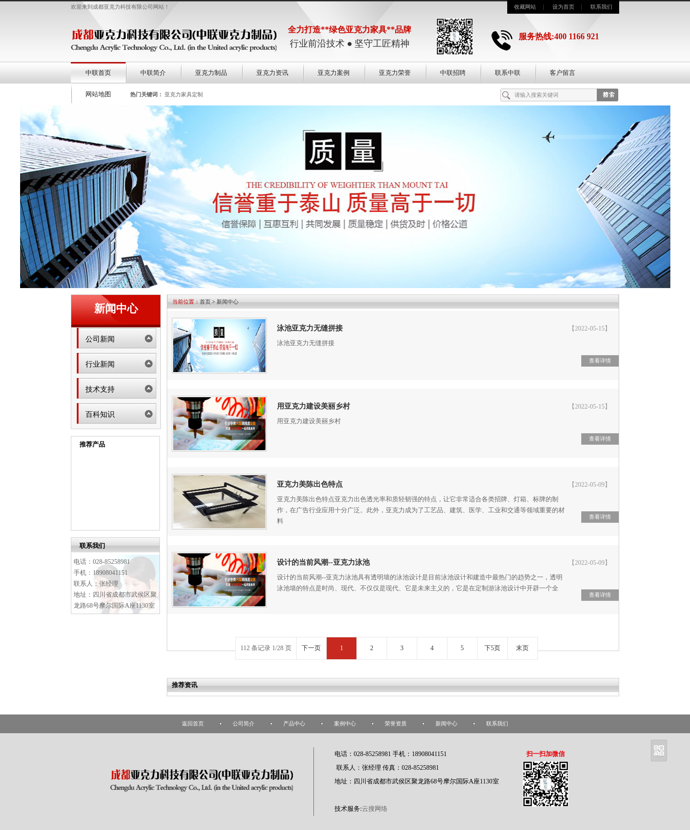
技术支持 (100, 389)
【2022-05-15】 (589, 328)
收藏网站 (525, 7)
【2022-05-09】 (589, 484)
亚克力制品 (211, 72)
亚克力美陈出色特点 (310, 484)
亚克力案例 (334, 72)
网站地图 (98, 94)
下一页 (311, 648)
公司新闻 (100, 339)
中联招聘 (453, 72)
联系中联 (507, 72)
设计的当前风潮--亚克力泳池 (323, 562)
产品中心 (294, 723)
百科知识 (100, 414)
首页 (205, 302)
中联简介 (153, 72)
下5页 (492, 648)
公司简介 (244, 723)
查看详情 (600, 360)
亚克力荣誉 (395, 72)
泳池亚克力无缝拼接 (310, 328)
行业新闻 (100, 364)
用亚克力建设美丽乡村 (313, 406)
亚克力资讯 (272, 72)
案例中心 (345, 723)
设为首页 (563, 7)
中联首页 (98, 72)
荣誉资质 (396, 723)
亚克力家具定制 (184, 94)
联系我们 (601, 7)
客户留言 (562, 72)
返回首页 (193, 723)
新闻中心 (228, 302)
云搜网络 (374, 808)
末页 (522, 648)
